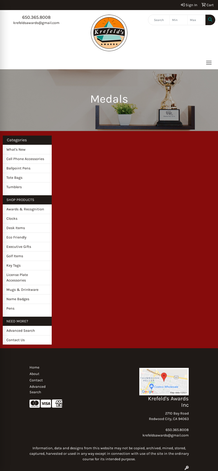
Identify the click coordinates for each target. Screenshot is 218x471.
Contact (36, 380)
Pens (10, 308)
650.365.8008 (36, 17)
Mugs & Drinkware (22, 289)
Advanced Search (20, 330)
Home (34, 367)
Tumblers (14, 187)
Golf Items (14, 256)
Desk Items (15, 228)
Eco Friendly (16, 237)
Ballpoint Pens (18, 168)
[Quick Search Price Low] (179, 20)
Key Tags (13, 265)
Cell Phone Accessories (25, 159)
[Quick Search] (159, 20)
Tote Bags (14, 177)
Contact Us (15, 340)
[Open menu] (208, 62)
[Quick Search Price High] (196, 20)
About (34, 374)
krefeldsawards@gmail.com (36, 23)
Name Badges (17, 299)
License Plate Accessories (17, 277)
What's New (16, 149)
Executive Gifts (18, 246)
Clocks (11, 218)
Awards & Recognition (25, 209)
